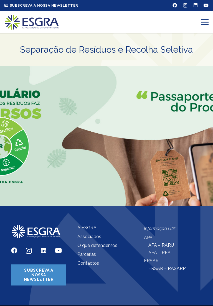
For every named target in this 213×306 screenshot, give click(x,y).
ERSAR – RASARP (167, 268)
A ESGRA (87, 227)
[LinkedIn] (195, 5)
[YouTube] (206, 5)
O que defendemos (97, 245)
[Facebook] (175, 5)
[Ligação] (31, 22)
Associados (89, 236)
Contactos (88, 263)
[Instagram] (185, 5)
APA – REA (159, 252)
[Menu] (204, 22)
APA (148, 237)
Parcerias (86, 254)
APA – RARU (161, 245)
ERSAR (151, 260)
